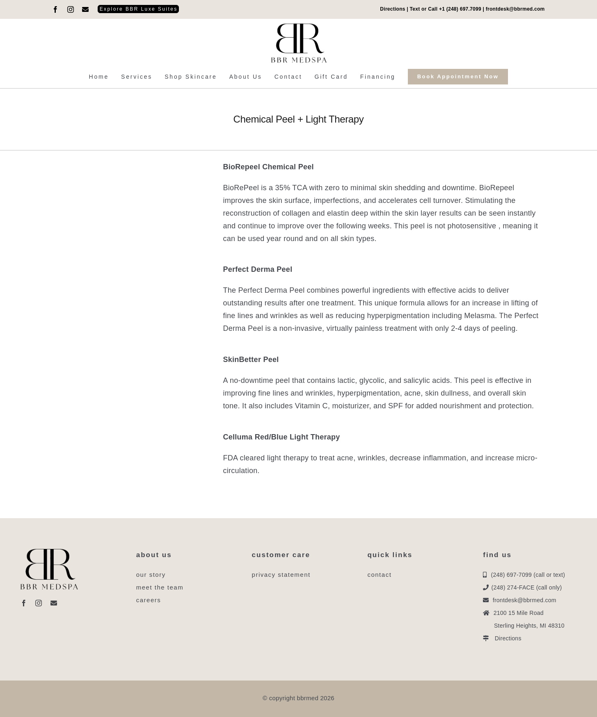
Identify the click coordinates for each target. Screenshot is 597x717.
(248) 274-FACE (513, 587)
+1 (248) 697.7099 (460, 9)
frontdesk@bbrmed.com (515, 9)
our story (151, 574)
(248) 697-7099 (511, 574)
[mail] (85, 9)
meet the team (159, 587)
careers (148, 599)
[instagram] (70, 9)
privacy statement (281, 574)
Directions (392, 9)
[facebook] (55, 9)
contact (379, 574)
